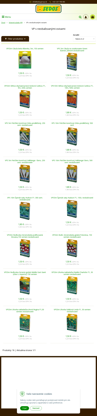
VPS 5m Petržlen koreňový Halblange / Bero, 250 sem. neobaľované (25, 161)
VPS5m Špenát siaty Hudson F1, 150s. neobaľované (72, 198)
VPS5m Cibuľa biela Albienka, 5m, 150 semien (24, 49)
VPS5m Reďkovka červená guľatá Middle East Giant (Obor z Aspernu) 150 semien (25, 273)
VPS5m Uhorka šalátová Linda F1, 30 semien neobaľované (72, 311)
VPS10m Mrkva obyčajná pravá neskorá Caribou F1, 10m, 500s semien (72, 87)
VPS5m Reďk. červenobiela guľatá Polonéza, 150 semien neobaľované (72, 236)
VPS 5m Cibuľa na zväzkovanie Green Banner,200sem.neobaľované (72, 50)
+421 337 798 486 (58, 2)
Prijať (24, 408)
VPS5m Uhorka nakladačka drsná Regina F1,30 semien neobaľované (25, 311)
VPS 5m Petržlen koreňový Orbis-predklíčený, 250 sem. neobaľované (25, 124)
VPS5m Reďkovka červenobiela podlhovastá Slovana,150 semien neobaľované (25, 236)
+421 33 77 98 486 (50, 384)
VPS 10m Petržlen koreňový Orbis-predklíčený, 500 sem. (72, 124)
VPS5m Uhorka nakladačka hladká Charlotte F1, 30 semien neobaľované (72, 273)
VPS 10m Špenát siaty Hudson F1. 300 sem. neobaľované (25, 199)
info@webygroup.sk (40, 2)
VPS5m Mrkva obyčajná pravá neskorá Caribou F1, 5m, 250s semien (25, 87)
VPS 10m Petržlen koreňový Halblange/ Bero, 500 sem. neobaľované (72, 161)
